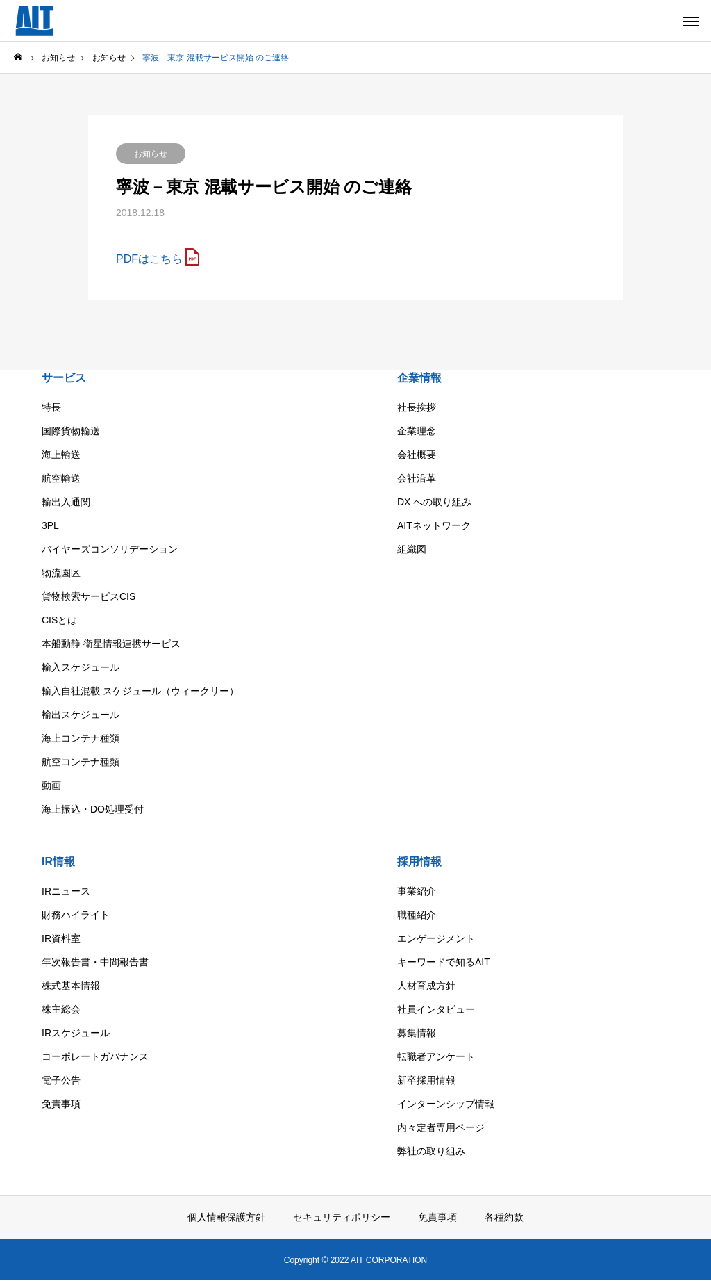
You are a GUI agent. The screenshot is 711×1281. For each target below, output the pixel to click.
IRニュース (66, 891)
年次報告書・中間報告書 (95, 962)
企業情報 (419, 378)
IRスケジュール (76, 1032)
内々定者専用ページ (441, 1127)
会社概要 (416, 454)
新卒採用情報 (426, 1080)
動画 (51, 785)
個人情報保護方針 (226, 1217)
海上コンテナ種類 (80, 738)
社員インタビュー (436, 1009)
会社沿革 (416, 478)
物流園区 (61, 572)
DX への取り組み (434, 501)
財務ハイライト (76, 914)
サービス (64, 378)
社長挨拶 (416, 407)
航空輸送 (61, 478)
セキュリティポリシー (341, 1217)
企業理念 (416, 430)
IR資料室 (61, 938)
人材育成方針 (426, 985)
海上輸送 (61, 454)
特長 (51, 407)
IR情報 (58, 861)
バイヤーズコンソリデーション (110, 549)
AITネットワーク (434, 525)
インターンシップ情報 (445, 1103)
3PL (50, 525)
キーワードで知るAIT (443, 962)
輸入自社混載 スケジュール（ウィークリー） (140, 690)
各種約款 (504, 1217)
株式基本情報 (71, 985)
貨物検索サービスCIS (88, 596)
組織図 (411, 549)
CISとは (59, 620)
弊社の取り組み (431, 1151)
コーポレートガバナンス (95, 1056)
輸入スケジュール (80, 667)
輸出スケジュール (80, 714)
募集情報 (416, 1032)
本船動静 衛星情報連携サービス (111, 643)
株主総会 (61, 1009)
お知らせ (150, 153)
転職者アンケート (436, 1056)
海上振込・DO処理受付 (93, 809)
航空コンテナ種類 (80, 761)
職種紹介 (416, 914)
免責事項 (61, 1103)
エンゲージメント (436, 938)
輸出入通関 (66, 501)
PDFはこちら (149, 259)
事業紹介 (416, 891)
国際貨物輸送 (71, 430)
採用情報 (419, 861)
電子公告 (61, 1080)
